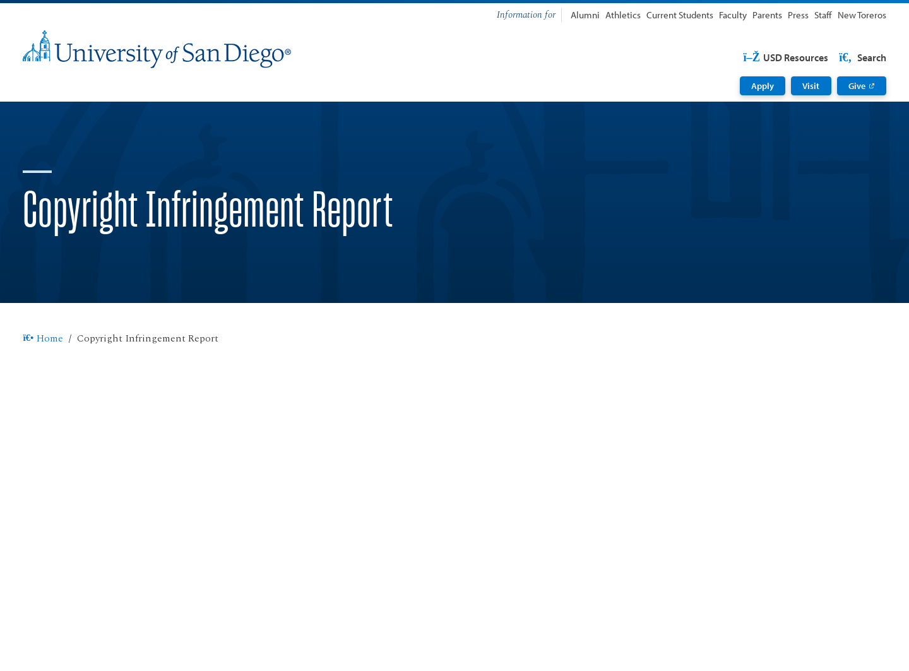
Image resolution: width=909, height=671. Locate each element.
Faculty (733, 15)
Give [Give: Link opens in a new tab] (856, 86)
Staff (822, 15)
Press (798, 15)
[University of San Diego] (157, 49)
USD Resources (785, 57)
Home (42, 339)
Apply (762, 86)
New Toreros (862, 15)
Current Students (679, 15)
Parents (767, 15)
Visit (810, 86)
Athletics (623, 15)
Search (861, 57)
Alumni (585, 15)
